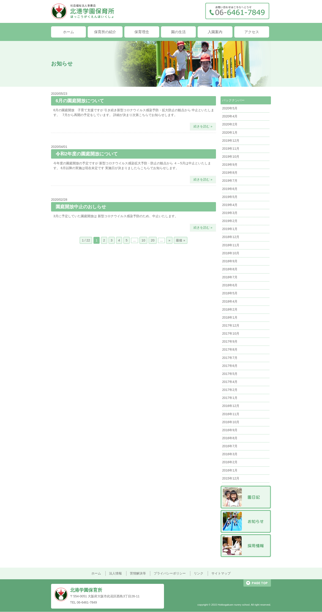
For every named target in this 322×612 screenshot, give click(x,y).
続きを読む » (203, 126)
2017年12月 (230, 325)
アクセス (251, 32)
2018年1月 (229, 317)
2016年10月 (230, 422)
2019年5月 (229, 197)
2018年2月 (229, 309)
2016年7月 (229, 446)
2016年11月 (230, 414)
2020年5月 (229, 108)
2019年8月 (229, 172)
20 (153, 240)
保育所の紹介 (105, 32)
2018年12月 (230, 237)
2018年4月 (229, 301)
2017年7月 (229, 358)
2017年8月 (229, 349)
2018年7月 (229, 277)
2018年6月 (229, 285)
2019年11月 (230, 148)
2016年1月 (229, 470)
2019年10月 (230, 156)
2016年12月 (230, 406)
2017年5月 (229, 374)
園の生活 (178, 32)
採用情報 (246, 545)
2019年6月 (229, 189)
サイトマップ (221, 573)
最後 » (180, 240)
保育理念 (141, 32)
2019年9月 (229, 164)
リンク (198, 573)
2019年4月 (229, 205)
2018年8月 (229, 269)
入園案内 (215, 32)
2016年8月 (229, 438)
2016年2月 (229, 462)
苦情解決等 (138, 573)
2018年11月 (230, 245)
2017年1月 (229, 398)
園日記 (246, 497)
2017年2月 (229, 390)
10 (143, 240)
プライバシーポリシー (170, 573)
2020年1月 (229, 132)
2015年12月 (230, 478)
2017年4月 (229, 382)
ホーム (68, 32)
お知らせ (246, 521)
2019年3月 (229, 213)
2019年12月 (230, 140)
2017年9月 (229, 341)
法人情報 (115, 573)
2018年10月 (230, 253)
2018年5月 (229, 293)
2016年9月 (229, 430)
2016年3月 (229, 454)
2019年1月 (229, 229)
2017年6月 (229, 366)
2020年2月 (229, 124)
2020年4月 (229, 116)
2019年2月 (229, 221)
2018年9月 (229, 261)
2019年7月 (229, 180)
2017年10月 (230, 333)
